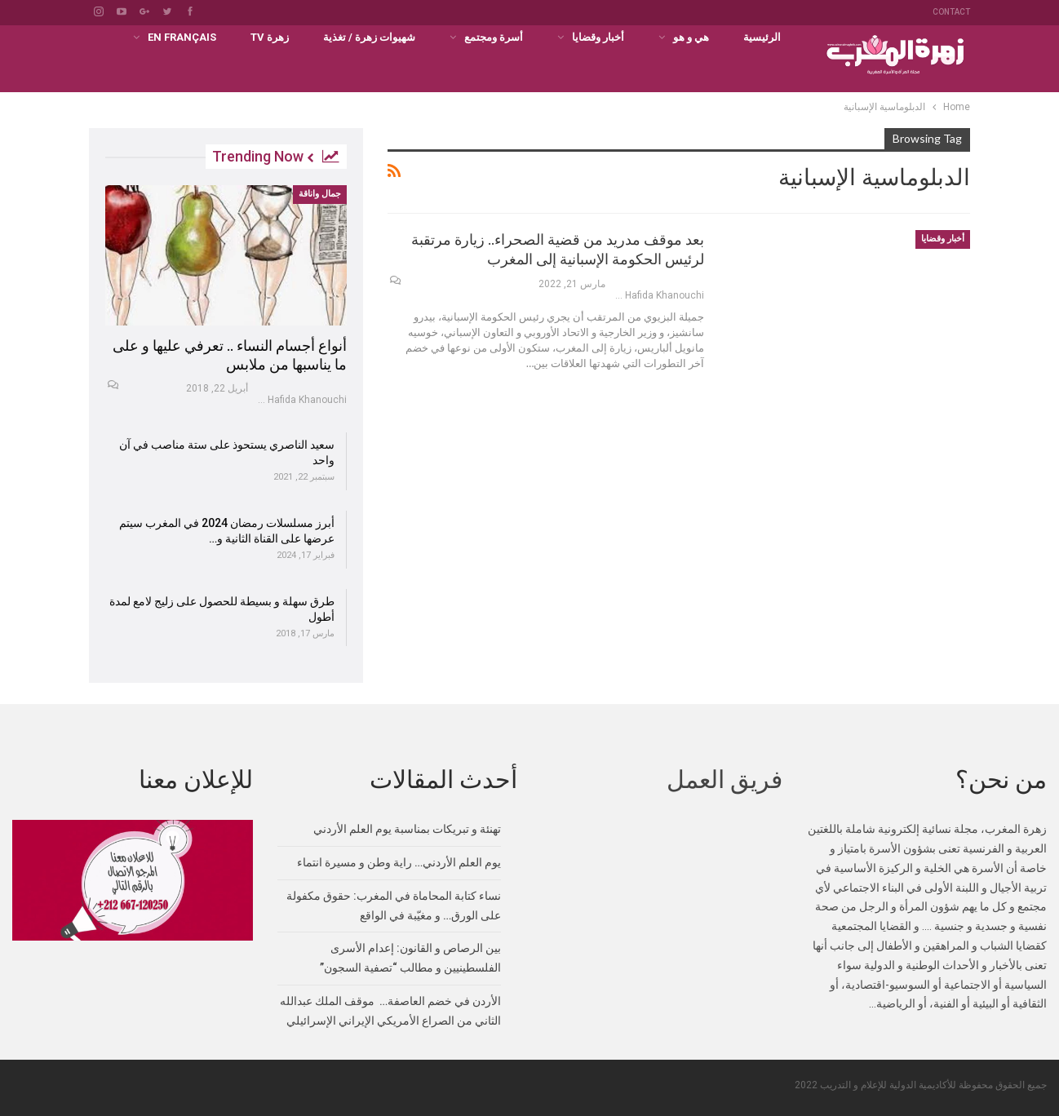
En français (182, 37)
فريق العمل (724, 778)
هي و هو (691, 37)
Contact (951, 11)
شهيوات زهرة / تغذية (369, 37)
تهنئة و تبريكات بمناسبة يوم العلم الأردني (407, 828)
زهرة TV (269, 37)
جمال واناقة (320, 193)
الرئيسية (762, 37)
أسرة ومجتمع (493, 37)
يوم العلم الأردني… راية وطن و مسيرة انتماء (399, 861)
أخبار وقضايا (598, 37)
